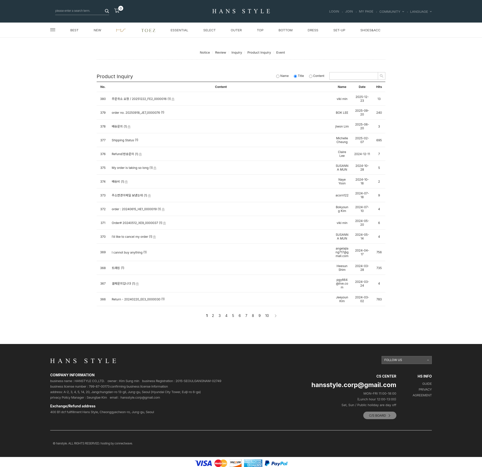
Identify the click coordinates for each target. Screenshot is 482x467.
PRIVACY (425, 389)
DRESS (313, 30)
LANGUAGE (421, 12)
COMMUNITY (391, 12)
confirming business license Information (139, 386)
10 (267, 315)
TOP (260, 30)
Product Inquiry (259, 52)
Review (220, 52)
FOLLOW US (393, 360)
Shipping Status (123, 140)
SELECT (209, 30)
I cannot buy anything (127, 252)
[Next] (275, 315)
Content (316, 76)
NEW (97, 30)
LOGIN (334, 12)
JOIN (349, 12)
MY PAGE (366, 12)
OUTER (236, 30)
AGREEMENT (422, 395)
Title (299, 76)
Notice (205, 52)
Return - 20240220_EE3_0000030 (136, 299)
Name (282, 76)
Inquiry (236, 52)
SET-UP (339, 30)
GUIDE (427, 383)
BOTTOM (285, 30)
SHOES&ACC (370, 30)
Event (280, 52)
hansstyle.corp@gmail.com (140, 397)
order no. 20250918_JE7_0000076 (136, 113)
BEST (74, 30)
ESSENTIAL (179, 30)
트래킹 (116, 268)
